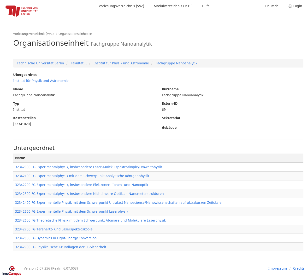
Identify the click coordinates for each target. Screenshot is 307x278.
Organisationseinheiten (75, 33)
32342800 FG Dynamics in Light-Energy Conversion (56, 238)
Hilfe (206, 6)
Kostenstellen (24, 118)
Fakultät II (78, 63)
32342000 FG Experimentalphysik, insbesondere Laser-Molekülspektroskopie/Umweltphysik (88, 167)
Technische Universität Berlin (40, 63)
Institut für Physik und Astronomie (121, 63)
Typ (16, 103)
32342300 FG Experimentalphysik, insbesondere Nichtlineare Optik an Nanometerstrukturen (89, 193)
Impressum (277, 268)
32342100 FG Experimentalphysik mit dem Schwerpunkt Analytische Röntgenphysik (82, 175)
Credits (299, 268)
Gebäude (169, 127)
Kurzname (170, 89)
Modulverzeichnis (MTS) (173, 6)
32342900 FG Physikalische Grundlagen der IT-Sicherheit (60, 247)
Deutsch (271, 6)
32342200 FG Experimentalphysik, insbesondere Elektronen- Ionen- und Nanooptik (81, 184)
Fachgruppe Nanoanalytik (176, 63)
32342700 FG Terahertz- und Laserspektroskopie (54, 229)
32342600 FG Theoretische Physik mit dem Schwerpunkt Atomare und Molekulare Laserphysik (90, 220)
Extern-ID (169, 103)
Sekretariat (171, 118)
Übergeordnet (25, 74)
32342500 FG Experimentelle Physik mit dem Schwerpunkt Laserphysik (71, 211)
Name (18, 89)
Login (295, 6)
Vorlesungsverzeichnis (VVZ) (121, 6)
